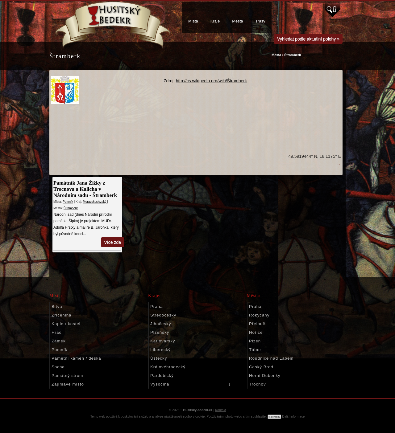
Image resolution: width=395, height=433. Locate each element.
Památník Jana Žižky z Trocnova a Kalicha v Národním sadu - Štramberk (85, 189)
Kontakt (220, 410)
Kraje (215, 21)
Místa (193, 21)
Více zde (112, 242)
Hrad (57, 332)
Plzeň (255, 341)
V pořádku (274, 416)
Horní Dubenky (265, 375)
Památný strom (67, 375)
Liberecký (160, 349)
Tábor (255, 349)
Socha (58, 367)
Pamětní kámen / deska (76, 358)
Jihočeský (160, 323)
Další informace (293, 416)
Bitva (57, 306)
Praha (156, 306)
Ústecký (158, 358)
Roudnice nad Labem (271, 358)
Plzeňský (159, 332)
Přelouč (257, 323)
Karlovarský (162, 341)
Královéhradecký (167, 367)
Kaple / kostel (66, 323)
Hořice (256, 332)
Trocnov (257, 384)
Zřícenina (61, 315)
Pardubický (162, 375)
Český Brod (261, 367)
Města (237, 21)
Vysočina (159, 384)
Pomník (68, 201)
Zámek (59, 341)
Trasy (260, 21)
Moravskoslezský (95, 201)
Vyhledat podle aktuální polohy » (308, 38)
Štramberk (292, 55)
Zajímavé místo (68, 384)
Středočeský (163, 315)
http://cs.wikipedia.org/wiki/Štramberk (211, 80)
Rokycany (259, 315)
